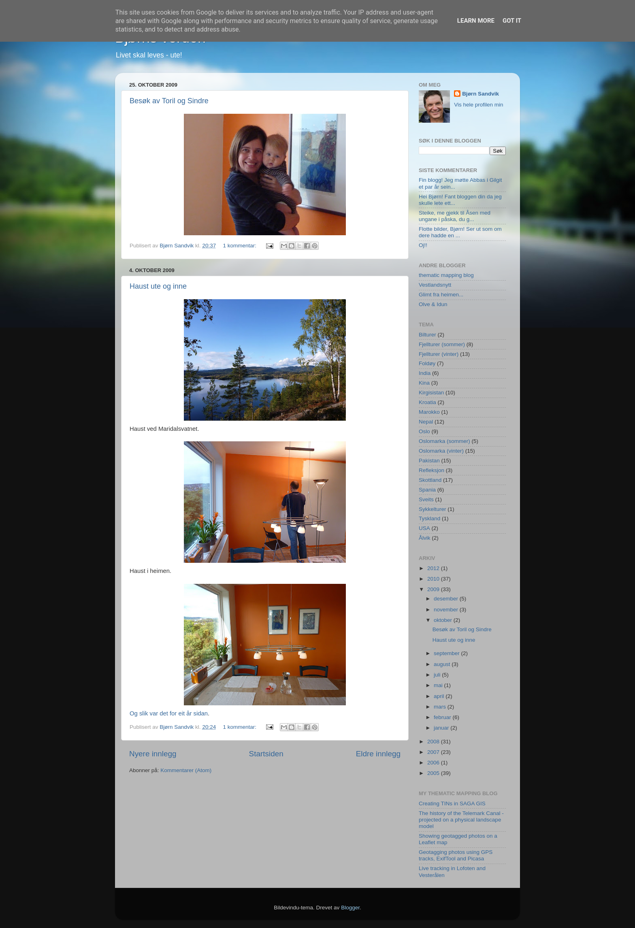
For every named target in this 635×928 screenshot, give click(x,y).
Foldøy (427, 363)
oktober (444, 620)
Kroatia (427, 402)
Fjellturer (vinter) (438, 354)
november (447, 610)
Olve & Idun (433, 304)
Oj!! (423, 245)
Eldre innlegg (378, 753)
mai (439, 685)
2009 (434, 589)
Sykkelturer (432, 509)
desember (447, 599)
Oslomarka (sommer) (444, 441)
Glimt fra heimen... (441, 295)
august (443, 664)
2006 (434, 763)
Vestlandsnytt (435, 285)
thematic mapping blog (446, 275)
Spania (427, 490)
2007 (434, 752)
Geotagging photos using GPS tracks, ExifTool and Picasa (455, 855)
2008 (434, 742)
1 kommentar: (240, 246)
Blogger (350, 908)
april (439, 696)
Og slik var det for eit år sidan (169, 713)
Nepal (426, 422)
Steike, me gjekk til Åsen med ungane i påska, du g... (454, 216)
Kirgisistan (431, 393)
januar (442, 728)
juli (438, 675)
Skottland (430, 480)
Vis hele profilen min (478, 105)
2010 (434, 579)
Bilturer (427, 335)
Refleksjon (431, 470)
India (424, 373)
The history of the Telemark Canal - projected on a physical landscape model (461, 819)
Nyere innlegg (153, 753)
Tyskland (429, 518)
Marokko (429, 412)
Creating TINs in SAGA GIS (452, 803)
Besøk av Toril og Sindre (169, 101)
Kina (424, 383)
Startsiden (266, 753)
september (447, 653)
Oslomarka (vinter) (441, 451)
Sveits (426, 499)
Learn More (475, 20)
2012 (434, 568)
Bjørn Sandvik (480, 94)
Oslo (424, 431)
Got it (512, 20)
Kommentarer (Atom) (185, 770)
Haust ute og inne (158, 286)
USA (424, 528)
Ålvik (424, 538)
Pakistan (429, 461)
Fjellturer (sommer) (442, 344)
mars (440, 707)
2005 (434, 773)
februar (443, 717)
